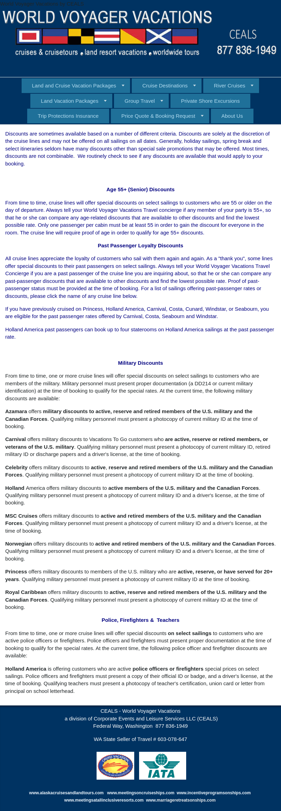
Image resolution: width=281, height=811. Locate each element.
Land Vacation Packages (69, 101)
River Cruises (229, 85)
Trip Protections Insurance (68, 116)
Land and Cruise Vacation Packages (74, 85)
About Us (232, 116)
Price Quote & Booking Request (158, 116)
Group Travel (139, 101)
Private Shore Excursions (210, 101)
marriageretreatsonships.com (187, 800)
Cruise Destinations (165, 85)
